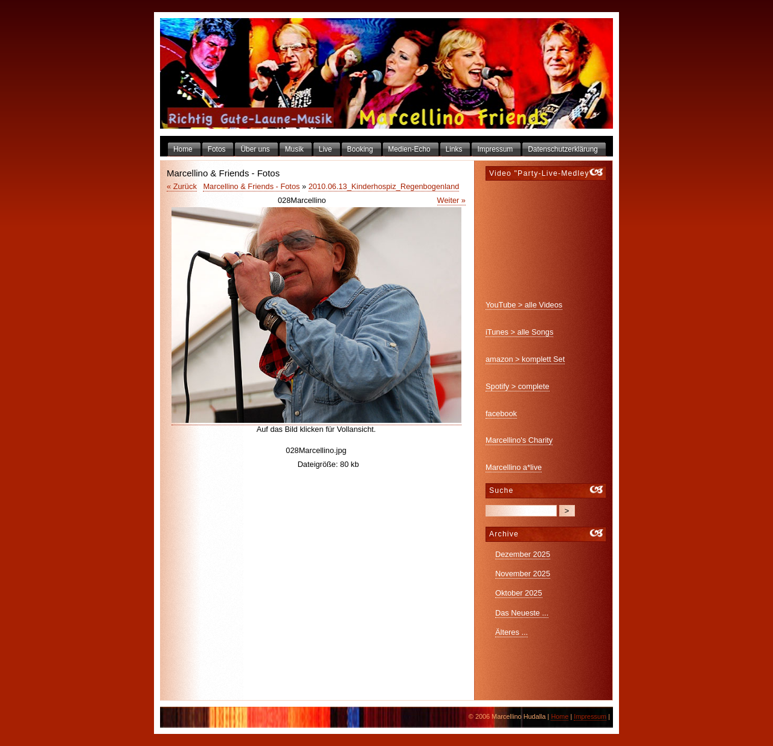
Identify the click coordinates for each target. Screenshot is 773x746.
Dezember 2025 (522, 554)
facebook (501, 413)
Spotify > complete (518, 386)
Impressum (590, 716)
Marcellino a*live (514, 467)
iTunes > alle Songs (519, 331)
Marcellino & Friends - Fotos (251, 186)
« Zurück (182, 186)
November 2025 (522, 573)
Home (559, 716)
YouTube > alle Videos (524, 304)
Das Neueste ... (521, 612)
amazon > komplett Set (525, 359)
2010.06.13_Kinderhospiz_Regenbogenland (384, 186)
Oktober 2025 (518, 592)
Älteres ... (511, 632)
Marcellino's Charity (519, 440)
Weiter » (451, 200)
